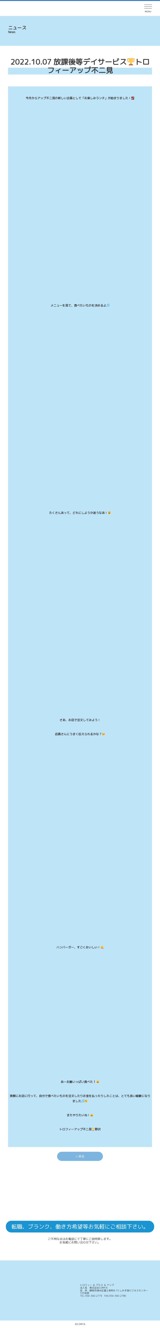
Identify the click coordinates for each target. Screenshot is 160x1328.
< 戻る (80, 1156)
